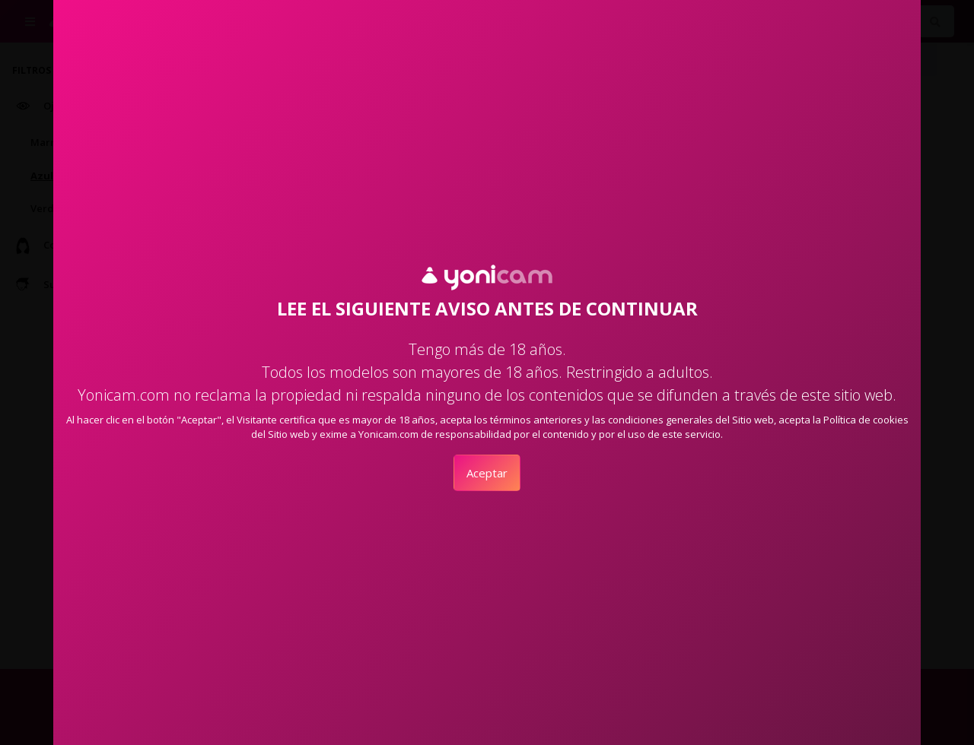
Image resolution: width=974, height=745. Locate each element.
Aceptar (487, 472)
